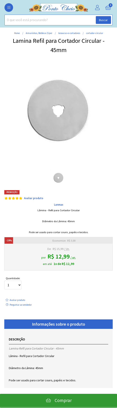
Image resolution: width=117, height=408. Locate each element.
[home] (58, 11)
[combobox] (58, 20)
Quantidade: (12, 283)
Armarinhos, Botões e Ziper (39, 33)
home (17, 33)
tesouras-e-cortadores (69, 33)
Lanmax (58, 204)
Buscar (103, 20)
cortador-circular (94, 33)
